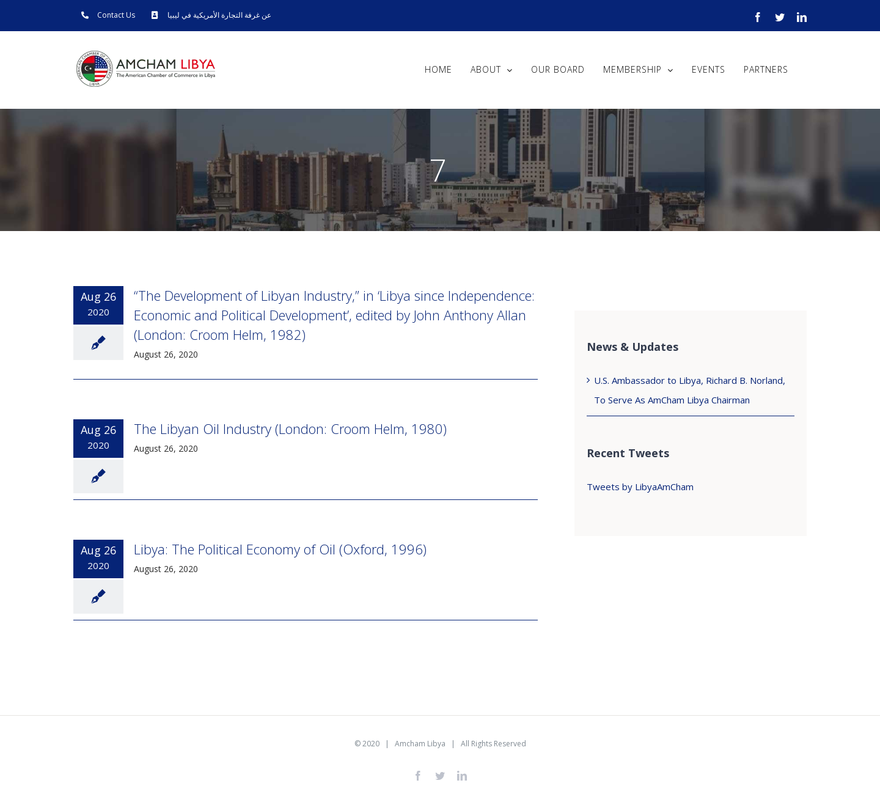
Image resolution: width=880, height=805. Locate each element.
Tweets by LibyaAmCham (640, 486)
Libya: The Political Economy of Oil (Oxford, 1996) (280, 549)
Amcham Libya (420, 743)
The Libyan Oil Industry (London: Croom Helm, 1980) (290, 428)
